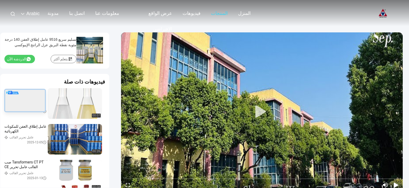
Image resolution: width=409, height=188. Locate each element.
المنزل (244, 13)
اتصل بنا (77, 13)
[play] (261, 111)
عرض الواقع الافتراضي (160, 16)
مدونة (53, 13)
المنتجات (219, 13)
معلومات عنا (107, 13)
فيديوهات (192, 13)
